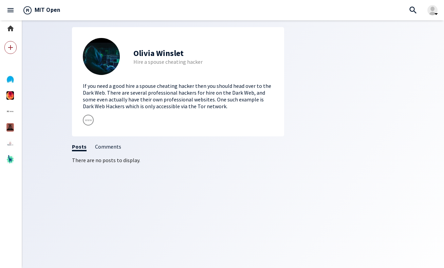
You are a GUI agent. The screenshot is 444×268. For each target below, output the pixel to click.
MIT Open (47, 10)
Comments (108, 146)
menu (10, 10)
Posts (79, 146)
